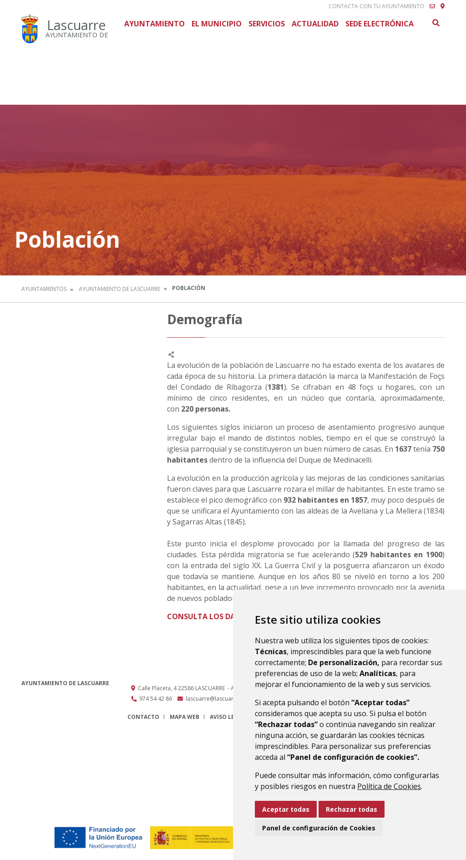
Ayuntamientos (43, 289)
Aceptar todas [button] (285, 809)
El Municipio (217, 24)
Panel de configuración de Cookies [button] (318, 828)
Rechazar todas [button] (351, 809)
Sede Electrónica (379, 24)
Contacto (143, 717)
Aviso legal (227, 717)
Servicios (266, 24)
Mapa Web (184, 717)
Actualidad (315, 24)
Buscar (435, 23)
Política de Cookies (389, 786)
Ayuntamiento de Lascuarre (119, 289)
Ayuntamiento (154, 24)
